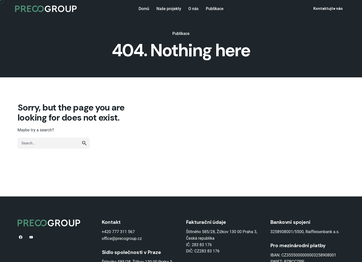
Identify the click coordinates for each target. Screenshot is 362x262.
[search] (84, 143)
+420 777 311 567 (118, 231)
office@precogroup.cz (122, 238)
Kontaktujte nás (328, 8)
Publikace (180, 33)
